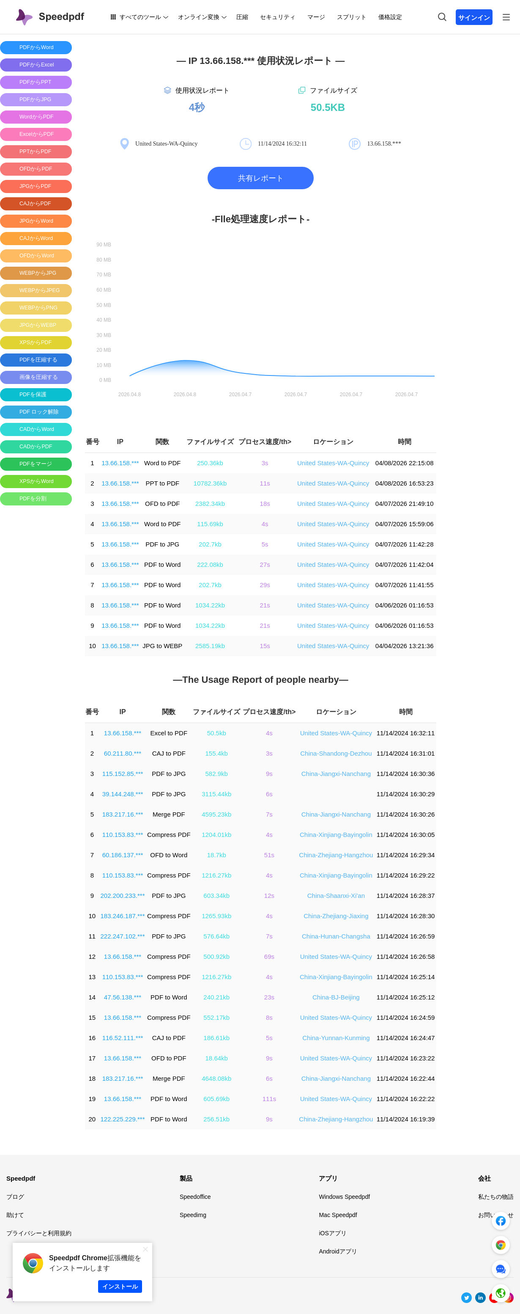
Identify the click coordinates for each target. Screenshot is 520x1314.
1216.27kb (216, 875)
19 (92, 1098)
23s (269, 997)
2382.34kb (210, 503)
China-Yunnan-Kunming (335, 1037)
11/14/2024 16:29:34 (406, 855)
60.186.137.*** (122, 855)
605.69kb (216, 1098)
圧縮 (242, 17)
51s (269, 855)
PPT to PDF (162, 483)
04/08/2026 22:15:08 (404, 463)
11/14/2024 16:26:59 (406, 936)
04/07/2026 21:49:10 (404, 503)
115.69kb (210, 523)
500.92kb (216, 956)
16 (92, 1037)
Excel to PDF (169, 733)
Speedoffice (195, 1196)
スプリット (352, 17)
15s (265, 645)
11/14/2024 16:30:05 (406, 834)
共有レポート (261, 178)
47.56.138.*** (122, 997)
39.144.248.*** (122, 794)
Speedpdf (20, 1178)
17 (92, 1058)
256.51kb (216, 1119)
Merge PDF (169, 814)
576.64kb (216, 936)
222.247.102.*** (122, 936)
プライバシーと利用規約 (38, 1233)
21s (265, 605)
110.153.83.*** (122, 834)
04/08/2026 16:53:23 (404, 483)
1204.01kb (216, 834)
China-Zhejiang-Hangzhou (336, 855)
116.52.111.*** (122, 1037)
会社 (484, 1178)
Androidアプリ (338, 1251)
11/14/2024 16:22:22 (406, 1098)
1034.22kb (210, 605)
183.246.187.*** (122, 915)
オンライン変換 (198, 17)
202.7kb (210, 544)
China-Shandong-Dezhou (336, 753)
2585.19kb (210, 645)
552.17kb (216, 1017)
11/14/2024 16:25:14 (406, 976)
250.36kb (210, 463)
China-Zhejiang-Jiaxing (336, 915)
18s (265, 503)
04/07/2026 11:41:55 (404, 584)
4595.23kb (216, 814)
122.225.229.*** (122, 1119)
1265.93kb (216, 915)
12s (269, 895)
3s (265, 463)
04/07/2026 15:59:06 (404, 523)
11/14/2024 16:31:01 (406, 753)
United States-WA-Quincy (333, 463)
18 (92, 1078)
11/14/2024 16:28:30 (406, 915)
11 (92, 936)
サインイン (474, 17)
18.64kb (216, 1058)
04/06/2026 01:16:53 (404, 605)
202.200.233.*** (122, 895)
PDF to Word (162, 564)
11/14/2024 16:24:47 (406, 1037)
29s (265, 584)
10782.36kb (210, 483)
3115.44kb (216, 794)
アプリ (328, 1178)
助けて (15, 1215)
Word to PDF (162, 463)
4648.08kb (216, 1078)
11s (265, 483)
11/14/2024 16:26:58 (406, 956)
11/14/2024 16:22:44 (406, 1078)
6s (269, 794)
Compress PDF (169, 834)
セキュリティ (278, 17)
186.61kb (216, 1037)
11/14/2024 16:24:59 (406, 1017)
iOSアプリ (332, 1233)
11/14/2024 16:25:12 (406, 997)
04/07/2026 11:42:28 (404, 544)
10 (92, 645)
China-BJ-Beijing (336, 997)
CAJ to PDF (169, 753)
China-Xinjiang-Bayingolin (336, 834)
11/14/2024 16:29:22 (406, 875)
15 (92, 1017)
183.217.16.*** (122, 814)
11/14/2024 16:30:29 (406, 794)
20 (92, 1119)
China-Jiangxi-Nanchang (336, 773)
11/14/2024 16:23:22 (406, 1058)
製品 (186, 1178)
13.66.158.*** (120, 463)
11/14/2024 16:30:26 (406, 814)
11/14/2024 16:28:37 (406, 895)
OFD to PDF (162, 503)
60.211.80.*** (122, 753)
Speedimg (193, 1215)
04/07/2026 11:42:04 (404, 564)
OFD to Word (168, 855)
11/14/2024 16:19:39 (406, 1119)
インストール (120, 1286)
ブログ (15, 1196)
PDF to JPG (162, 544)
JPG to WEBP (162, 645)
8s (269, 1017)
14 (92, 997)
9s (269, 773)
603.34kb (216, 895)
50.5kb (216, 733)
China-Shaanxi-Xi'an (336, 895)
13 (92, 976)
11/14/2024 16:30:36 (406, 773)
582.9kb (216, 773)
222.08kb (210, 564)
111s (269, 1098)
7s (269, 814)
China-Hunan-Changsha (336, 936)
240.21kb (216, 997)
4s (265, 523)
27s (265, 564)
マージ (316, 17)
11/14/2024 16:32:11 (406, 733)
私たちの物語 (496, 1196)
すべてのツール (140, 17)
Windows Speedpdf (344, 1196)
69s (269, 956)
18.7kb (216, 855)
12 (92, 956)
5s (265, 544)
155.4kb (216, 753)
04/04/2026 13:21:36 (404, 645)
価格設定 (390, 17)
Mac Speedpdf (338, 1215)
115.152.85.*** (122, 773)
